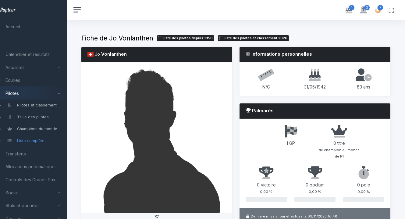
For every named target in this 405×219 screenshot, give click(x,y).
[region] (40, 109)
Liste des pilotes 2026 (267, 38)
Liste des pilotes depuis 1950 (199, 38)
